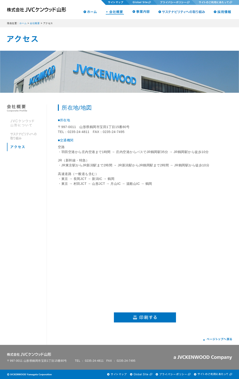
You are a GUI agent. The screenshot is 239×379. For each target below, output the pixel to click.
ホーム (23, 23)
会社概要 (35, 23)
